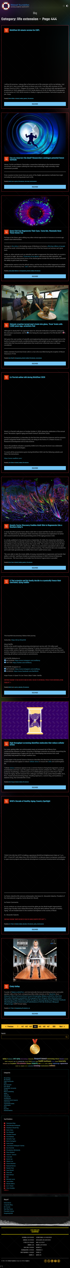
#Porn (39, 998)
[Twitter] (48, 1261)
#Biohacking (8, 1000)
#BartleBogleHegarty (11, 1002)
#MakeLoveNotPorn (48, 996)
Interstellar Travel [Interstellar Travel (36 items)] (6, 1063)
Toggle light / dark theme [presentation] (67, 6)
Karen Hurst (9, 1143)
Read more (35, 104)
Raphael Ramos (11, 1166)
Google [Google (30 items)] (37, 1061)
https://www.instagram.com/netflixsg (27, 669)
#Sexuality (7, 998)
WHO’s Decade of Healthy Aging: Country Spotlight (30, 801)
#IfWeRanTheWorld (59, 1000)
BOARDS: (38, 1245)
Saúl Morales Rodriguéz (13, 1125)
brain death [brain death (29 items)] (66, 1059)
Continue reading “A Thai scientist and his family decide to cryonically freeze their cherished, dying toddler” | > (33, 681)
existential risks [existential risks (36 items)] (21, 1061)
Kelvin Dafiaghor (11, 1141)
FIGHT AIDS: (26, 1248)
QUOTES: (38, 1255)
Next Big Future (8, 1209)
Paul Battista (10, 1136)
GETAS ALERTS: (39, 1240)
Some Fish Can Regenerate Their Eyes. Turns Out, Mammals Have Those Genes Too (35, 231)
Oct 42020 (6, 801)
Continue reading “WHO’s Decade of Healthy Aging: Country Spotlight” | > (25, 919)
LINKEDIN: (25, 1240)
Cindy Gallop (15, 986)
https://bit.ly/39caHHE (18, 640)
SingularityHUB (8, 1213)
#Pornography (32, 998)
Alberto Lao (9, 1161)
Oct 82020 (6, 232)
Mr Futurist (7, 1207)
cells (49, 761)
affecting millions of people (56, 246)
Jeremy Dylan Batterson (14, 271)
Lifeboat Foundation (12, 1261)
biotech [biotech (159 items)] (44, 1059)
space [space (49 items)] (26, 1066)
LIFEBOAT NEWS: (39, 1237)
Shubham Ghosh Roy (12, 1128)
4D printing (7, 1079)
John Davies (11, 463)
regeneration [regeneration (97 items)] (64, 1063)
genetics (25, 99)
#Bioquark (55, 1002)
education (20, 687)
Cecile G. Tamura (11, 1154)
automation (7, 1105)
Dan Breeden (10, 1132)
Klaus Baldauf (10, 1152)
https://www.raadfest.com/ (13, 458)
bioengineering (23, 271)
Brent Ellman (10, 1174)
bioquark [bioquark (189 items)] (37, 1059)
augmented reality (9, 1103)
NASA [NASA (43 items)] (39, 1063)
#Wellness (21, 1000)
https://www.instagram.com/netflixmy (27, 660)
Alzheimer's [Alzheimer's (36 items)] (10, 1059)
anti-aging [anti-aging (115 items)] (16, 1059)
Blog (35, 13)
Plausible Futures (9, 1211)
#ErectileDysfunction (55, 998)
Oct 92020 (6, 158)
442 (26, 1026)
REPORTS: (38, 1248)
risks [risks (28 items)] (19, 1066)
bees (5, 1107)
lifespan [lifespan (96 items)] (28, 1063)
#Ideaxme (7, 996)
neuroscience (39, 358)
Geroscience (7, 1203)
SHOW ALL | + (6, 1190)
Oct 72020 (6, 325)
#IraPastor (48, 1002)
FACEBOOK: (24, 1237)
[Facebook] (45, 1261)
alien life (6, 1095)
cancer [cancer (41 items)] (6, 1061)
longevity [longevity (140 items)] (35, 1063)
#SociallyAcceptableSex (19, 998)
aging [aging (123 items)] (4, 1059)
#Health (27, 1000)
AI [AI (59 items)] (7, 1059)
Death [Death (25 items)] (17, 1061)
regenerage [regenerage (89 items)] (56, 1063)
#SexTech (58, 996)
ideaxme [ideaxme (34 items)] (56, 1061)
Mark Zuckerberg (9, 1091)
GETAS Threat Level (35, 1231)
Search (67, 1037)
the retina (15, 246)
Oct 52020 (6, 581)
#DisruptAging (43, 1000)
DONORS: (29, 1245)
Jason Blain (9, 1181)
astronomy (7, 1102)
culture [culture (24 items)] (15, 1061)
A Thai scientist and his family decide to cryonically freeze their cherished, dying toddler (35, 581)
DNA (5, 1083)
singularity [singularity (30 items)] (22, 1066)
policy (35, 924)
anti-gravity (7, 1097)
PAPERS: (38, 1252)
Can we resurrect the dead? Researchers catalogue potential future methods (37, 158)
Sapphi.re (27, 1261)
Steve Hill (9, 1172)
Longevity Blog (8, 1205)
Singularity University (10, 1088)
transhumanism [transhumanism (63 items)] (45, 1066)
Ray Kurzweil (7, 1085)
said (26, 266)
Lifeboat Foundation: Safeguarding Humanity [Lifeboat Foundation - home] (30, 5)
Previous (10, 1026)
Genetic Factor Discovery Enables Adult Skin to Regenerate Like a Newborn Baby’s (36, 526)
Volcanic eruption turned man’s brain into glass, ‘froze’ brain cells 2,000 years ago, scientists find (36, 325)
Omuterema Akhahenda (13, 1150)
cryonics (16, 181)
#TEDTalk (41, 1002)
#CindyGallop (36, 996)
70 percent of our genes (31, 256)
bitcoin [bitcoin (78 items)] (57, 1059)
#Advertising (22, 1002)
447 (48, 1026)
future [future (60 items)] (30, 1061)
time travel (27, 181)
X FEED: (25, 1242)
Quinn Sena (11, 562)
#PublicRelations (32, 1002)
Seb (7, 1177)
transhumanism (33, 181)
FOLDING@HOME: (24, 1250)
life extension (31, 99)
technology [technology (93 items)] (37, 1066)
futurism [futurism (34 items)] (33, 1061)
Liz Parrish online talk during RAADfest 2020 (27, 377)
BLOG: (37, 1242)
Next (61, 1026)
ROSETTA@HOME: (24, 1252)
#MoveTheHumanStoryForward (21, 996)
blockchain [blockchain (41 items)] (61, 1059)
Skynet (6, 1090)
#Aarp (50, 1000)
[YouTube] (55, 1261)
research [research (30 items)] (16, 1066)
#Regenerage (8, 1004)
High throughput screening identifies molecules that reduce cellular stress (37, 743)
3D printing (7, 1078)
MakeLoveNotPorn (18, 992)
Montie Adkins (12, 99)
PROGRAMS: (38, 1250)
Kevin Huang (11, 782)
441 (22, 1026)
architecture (7, 1098)
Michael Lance (10, 1179)
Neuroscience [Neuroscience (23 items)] (43, 1063)
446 (44, 1026)
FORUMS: (31, 1255)
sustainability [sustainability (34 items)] (30, 1066)
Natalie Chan (10, 1168)
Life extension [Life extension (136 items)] (21, 1063)
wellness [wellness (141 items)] (52, 1066)
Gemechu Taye (10, 1139)
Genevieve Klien (11, 1123)
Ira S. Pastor (11, 924)
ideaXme (52, 994)
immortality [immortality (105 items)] (62, 1061)
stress (12, 768)
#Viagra (15, 1000)
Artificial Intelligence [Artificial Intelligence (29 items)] (24, 1059)
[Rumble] (58, 1261)
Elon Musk (7, 1086)
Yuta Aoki (9, 1157)
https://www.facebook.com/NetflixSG (26, 671)
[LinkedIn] (52, 1261)
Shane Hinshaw (11, 1163)
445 (40, 1026)
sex (29, 1008)
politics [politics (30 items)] (46, 1063)
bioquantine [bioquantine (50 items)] (31, 1059)
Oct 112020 (6, 30)
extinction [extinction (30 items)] (26, 1061)
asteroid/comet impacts (11, 1100)
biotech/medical (19, 99)
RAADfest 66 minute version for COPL (25, 30)
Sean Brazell (11, 358)
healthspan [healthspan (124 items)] (47, 1061)
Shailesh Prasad (11, 1134)
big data (6, 1108)
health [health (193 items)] (40, 1061)
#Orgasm (45, 998)
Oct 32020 (6, 986)
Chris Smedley (10, 1188)
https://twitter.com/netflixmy (22, 663)
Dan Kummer (10, 1148)
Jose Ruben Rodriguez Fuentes (15, 1145)
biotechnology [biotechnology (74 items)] (51, 1059)
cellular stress (34, 761)
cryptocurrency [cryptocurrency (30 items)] (10, 1061)
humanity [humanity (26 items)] (53, 1061)
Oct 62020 (6, 377)
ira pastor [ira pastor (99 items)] (13, 1063)
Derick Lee (11, 181)
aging (5, 1093)
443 (30, 1026)
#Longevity (34, 1000)
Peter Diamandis (9, 1081)
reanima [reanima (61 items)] (50, 1063)
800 (54, 1026)
